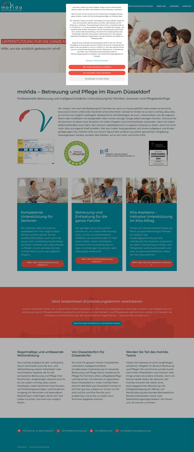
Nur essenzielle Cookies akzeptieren (97, 73)
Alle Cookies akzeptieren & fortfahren (97, 67)
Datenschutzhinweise (101, 61)
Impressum (89, 61)
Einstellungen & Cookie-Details (97, 79)
